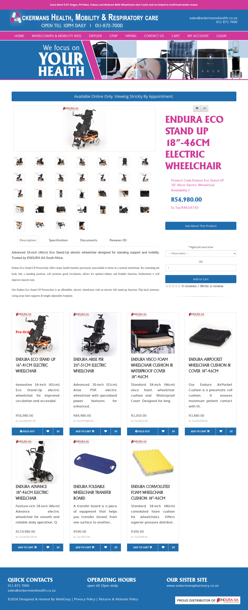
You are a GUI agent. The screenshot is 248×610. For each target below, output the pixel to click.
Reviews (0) (118, 240)
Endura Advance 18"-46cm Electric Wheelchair (32, 492)
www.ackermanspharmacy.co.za (193, 585)
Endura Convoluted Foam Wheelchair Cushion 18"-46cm (150, 492)
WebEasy (63, 598)
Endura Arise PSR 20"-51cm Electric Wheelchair (89, 365)
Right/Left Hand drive (201, 247)
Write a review (211, 285)
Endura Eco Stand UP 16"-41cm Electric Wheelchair (35, 365)
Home (19, 35)
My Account (198, 35)
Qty (201, 261)
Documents (88, 240)
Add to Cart (200, 279)
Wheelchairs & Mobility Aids (56, 35)
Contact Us (154, 35)
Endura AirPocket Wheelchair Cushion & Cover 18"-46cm (210, 365)
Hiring (130, 35)
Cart (176, 35)
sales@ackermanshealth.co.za (213, 17)
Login (221, 35)
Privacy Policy (84, 598)
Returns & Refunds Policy (118, 598)
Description (28, 240)
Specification (58, 240)
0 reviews (189, 285)
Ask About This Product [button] (201, 226)
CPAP (113, 35)
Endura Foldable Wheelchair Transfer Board (92, 492)
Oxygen (95, 35)
